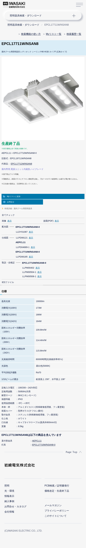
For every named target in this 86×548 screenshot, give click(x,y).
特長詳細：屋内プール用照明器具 (18, 208)
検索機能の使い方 (31, 34)
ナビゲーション (40, 15)
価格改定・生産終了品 (57, 491)
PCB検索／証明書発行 (57, 485)
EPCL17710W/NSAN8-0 (43, 444)
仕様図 (5, 237)
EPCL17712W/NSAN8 (21, 164)
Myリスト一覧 (53, 34)
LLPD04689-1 (23, 247)
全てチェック (8, 215)
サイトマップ (79, 5)
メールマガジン (53, 505)
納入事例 (9, 501)
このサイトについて (56, 516)
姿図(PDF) (48, 221)
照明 (6, 485)
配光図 (5, 226)
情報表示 (9, 496)
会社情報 (9, 511)
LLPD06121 (22, 237)
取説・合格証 (8, 262)
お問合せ (10, 202)
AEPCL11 (36, 441)
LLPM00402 (28, 268)
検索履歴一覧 (74, 34)
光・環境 (9, 491)
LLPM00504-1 (29, 272)
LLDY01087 (22, 232)
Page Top (71, 451)
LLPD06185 (22, 257)
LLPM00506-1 (29, 276)
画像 (4, 221)
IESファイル (8, 282)
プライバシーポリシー (57, 510)
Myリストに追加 (13, 196)
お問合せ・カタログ (15, 506)
